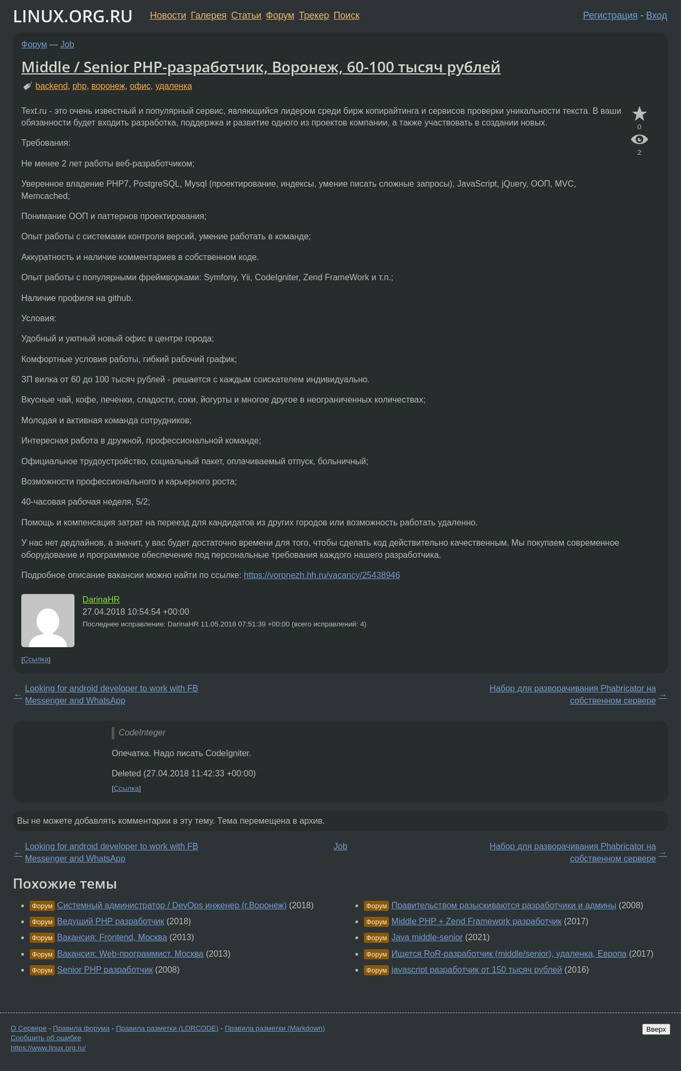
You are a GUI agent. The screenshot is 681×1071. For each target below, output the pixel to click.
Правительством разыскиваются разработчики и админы (504, 905)
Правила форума (81, 1028)
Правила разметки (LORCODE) (167, 1028)
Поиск (347, 15)
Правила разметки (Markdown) (275, 1028)
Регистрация (610, 15)
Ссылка (35, 660)
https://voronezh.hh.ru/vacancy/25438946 (322, 575)
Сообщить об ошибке (46, 1038)
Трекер (314, 15)
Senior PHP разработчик (105, 969)
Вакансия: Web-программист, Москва (130, 953)
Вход (656, 15)
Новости (168, 15)
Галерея (209, 15)
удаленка (173, 85)
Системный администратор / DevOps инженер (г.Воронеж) (172, 905)
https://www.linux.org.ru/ (48, 1048)
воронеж (108, 85)
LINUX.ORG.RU (73, 15)
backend (52, 85)
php (79, 85)
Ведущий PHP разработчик (110, 921)
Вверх (656, 1029)
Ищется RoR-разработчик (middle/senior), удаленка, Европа (509, 953)
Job (67, 44)
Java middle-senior (427, 937)
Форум (280, 15)
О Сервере (29, 1028)
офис (140, 85)
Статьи (246, 15)
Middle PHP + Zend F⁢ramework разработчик (477, 921)
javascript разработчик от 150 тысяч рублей (477, 969)
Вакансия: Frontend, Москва (112, 937)
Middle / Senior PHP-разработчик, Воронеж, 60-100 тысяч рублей (261, 66)
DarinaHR (101, 599)
